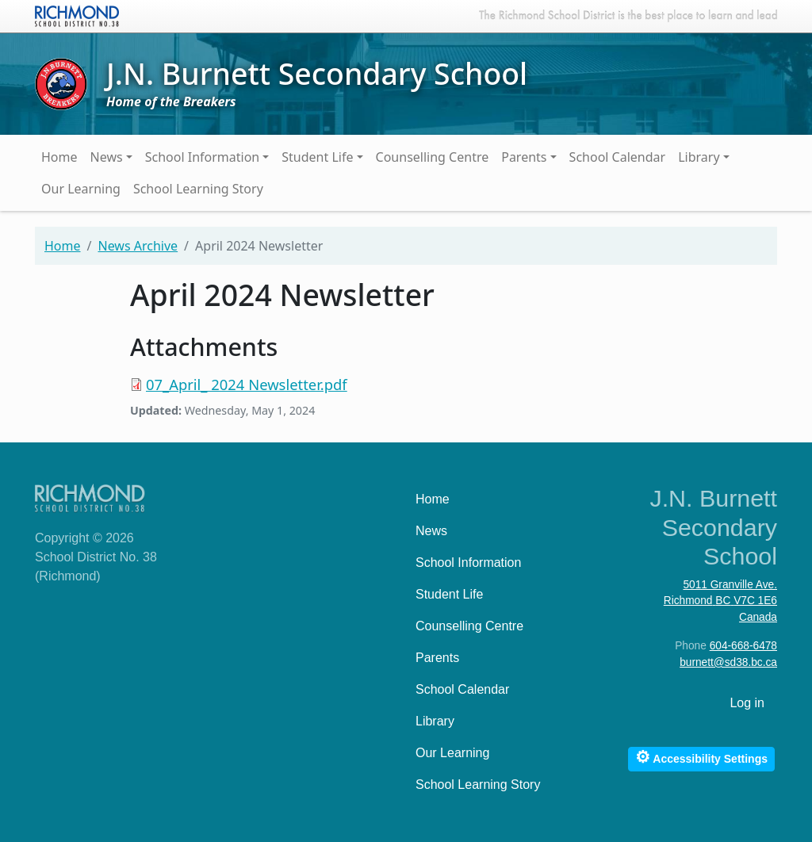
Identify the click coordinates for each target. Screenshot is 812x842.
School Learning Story (198, 188)
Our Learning (81, 188)
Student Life (317, 157)
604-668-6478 (743, 646)
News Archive (138, 246)
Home (59, 157)
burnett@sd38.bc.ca (728, 662)
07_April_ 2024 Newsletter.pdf (246, 384)
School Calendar (617, 157)
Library (698, 157)
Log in (747, 703)
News (106, 157)
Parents (523, 157)
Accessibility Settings (701, 757)
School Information (202, 157)
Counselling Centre (432, 157)
